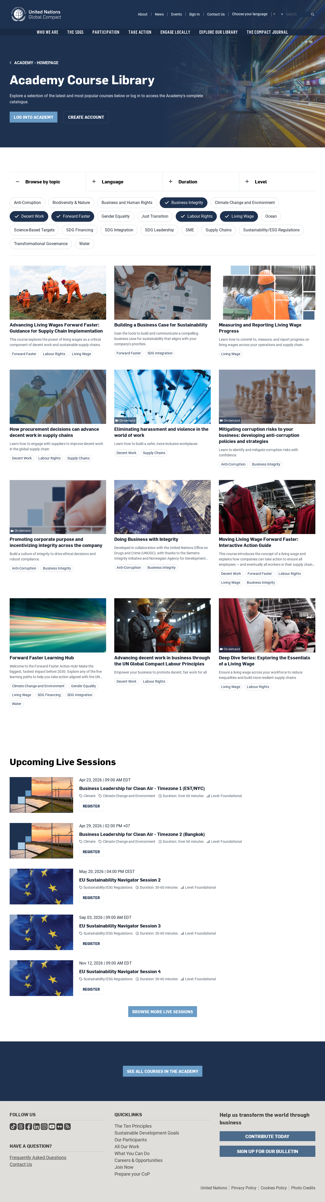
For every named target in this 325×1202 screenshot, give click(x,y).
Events (176, 14)
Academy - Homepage (36, 62)
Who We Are (47, 32)
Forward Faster (76, 216)
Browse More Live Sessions (162, 1012)
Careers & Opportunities (138, 1160)
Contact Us (216, 14)
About (143, 14)
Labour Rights (200, 216)
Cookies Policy (274, 1188)
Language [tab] (112, 181)
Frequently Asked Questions (38, 1157)
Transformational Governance (41, 243)
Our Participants (131, 1139)
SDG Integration (119, 230)
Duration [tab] (187, 181)
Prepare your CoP (132, 1174)
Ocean (271, 216)
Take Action (140, 32)
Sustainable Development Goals (147, 1133)
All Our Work (127, 1146)
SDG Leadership (159, 230)
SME (190, 230)
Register (91, 806)
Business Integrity (187, 202)
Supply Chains (219, 230)
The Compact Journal (267, 32)
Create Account (86, 117)
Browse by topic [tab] (42, 181)
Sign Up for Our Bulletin (267, 1151)
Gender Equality (116, 216)
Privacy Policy (243, 1188)
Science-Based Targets (34, 230)
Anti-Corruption (27, 202)
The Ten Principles (133, 1126)
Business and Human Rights (127, 202)
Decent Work (32, 216)
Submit (312, 14)
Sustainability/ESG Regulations (271, 230)
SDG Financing (79, 230)
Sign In (194, 14)
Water (84, 243)
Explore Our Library (218, 32)
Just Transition (154, 216)
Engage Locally (175, 32)
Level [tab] (261, 181)
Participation (106, 32)
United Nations (214, 1188)
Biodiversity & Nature (71, 202)
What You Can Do (132, 1153)
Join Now (124, 1167)
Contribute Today (267, 1136)
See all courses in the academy (162, 1071)
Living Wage (243, 216)
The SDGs (75, 32)
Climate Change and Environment (245, 202)
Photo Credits (303, 1188)
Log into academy (33, 117)
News (159, 14)
